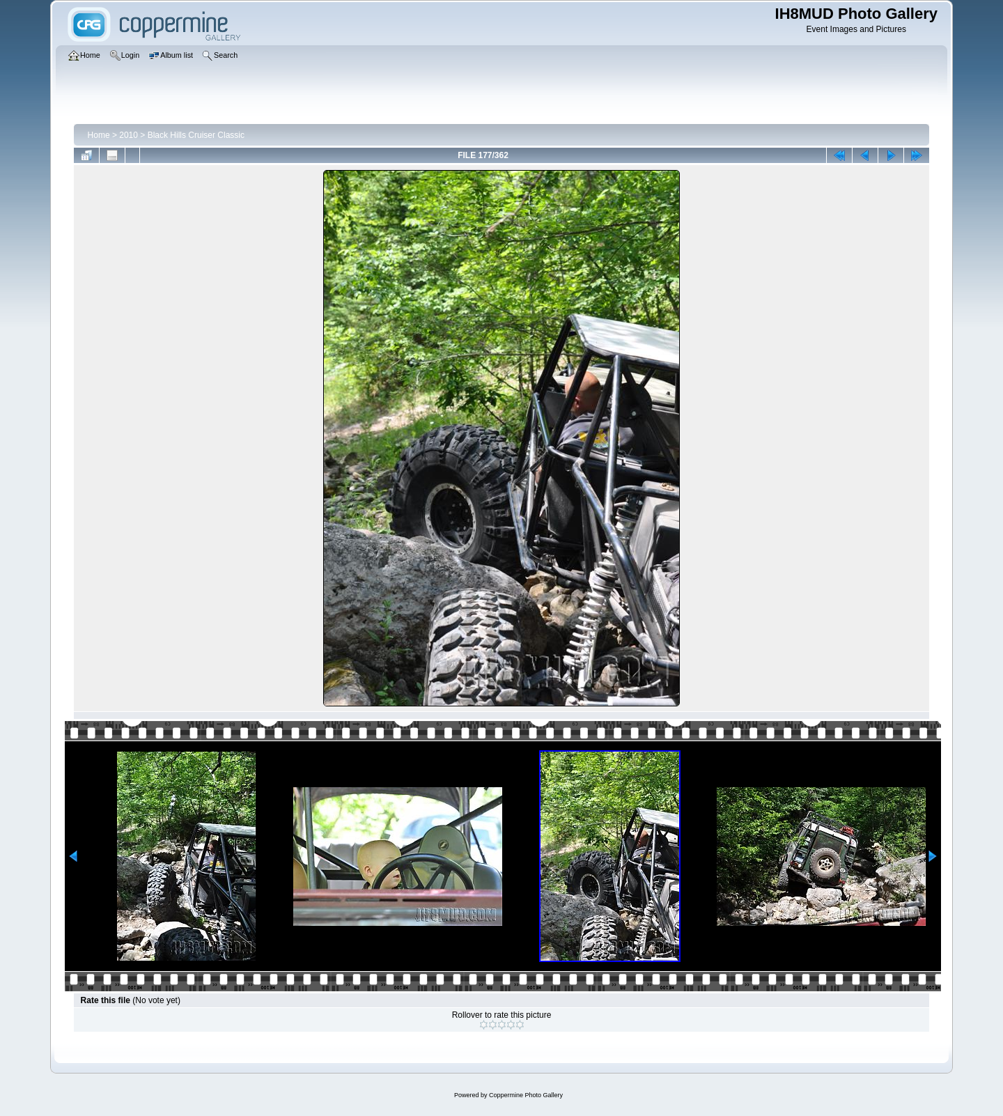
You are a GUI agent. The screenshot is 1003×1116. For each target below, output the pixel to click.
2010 (128, 135)
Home (99, 135)
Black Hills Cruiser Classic (196, 135)
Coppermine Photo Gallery (526, 1095)
